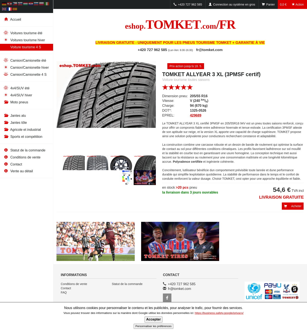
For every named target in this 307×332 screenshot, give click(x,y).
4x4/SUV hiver (17, 95)
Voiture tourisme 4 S (22, 47)
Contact (12, 164)
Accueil (12, 19)
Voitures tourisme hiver (24, 40)
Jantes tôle (15, 122)
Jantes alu (14, 115)
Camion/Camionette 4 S (24, 74)
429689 (195, 115)
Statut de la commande (24, 150)
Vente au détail (18, 171)
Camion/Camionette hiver (26, 67)
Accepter (153, 319)
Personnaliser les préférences (153, 326)
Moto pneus (15, 102)
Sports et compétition (22, 136)
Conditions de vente (22, 157)
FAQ (64, 292)
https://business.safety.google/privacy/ (219, 313)
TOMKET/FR (180, 24)
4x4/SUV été (16, 88)
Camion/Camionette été (24, 60)
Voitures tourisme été (22, 33)
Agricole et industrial (22, 129)
